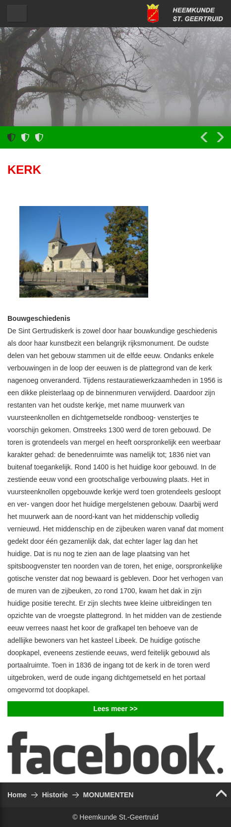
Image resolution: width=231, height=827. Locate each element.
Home (17, 795)
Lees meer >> (115, 709)
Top (223, 793)
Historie (55, 795)
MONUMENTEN (108, 795)
